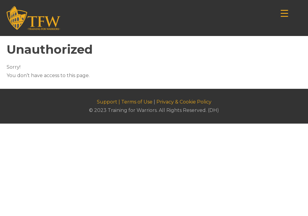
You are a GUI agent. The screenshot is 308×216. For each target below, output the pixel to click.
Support (107, 102)
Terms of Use (136, 102)
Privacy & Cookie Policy (183, 102)
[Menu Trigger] (284, 12)
